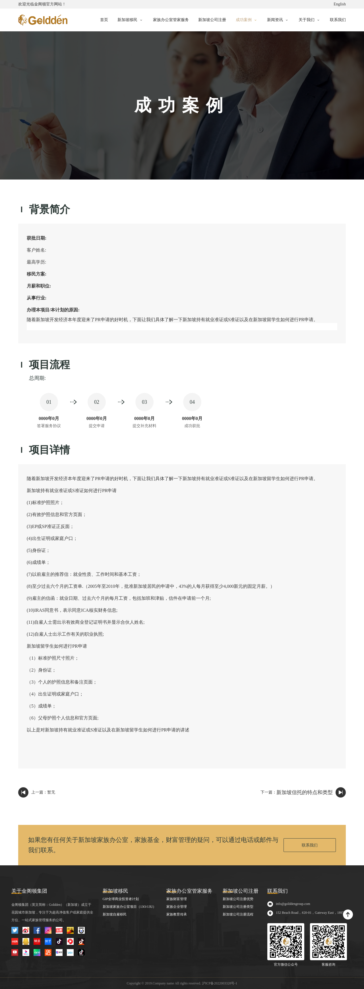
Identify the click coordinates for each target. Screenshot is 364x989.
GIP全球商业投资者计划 (121, 899)
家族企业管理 (176, 907)
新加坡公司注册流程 (238, 914)
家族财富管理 (176, 899)
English (340, 4)
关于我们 (307, 20)
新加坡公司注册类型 (238, 907)
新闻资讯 (275, 20)
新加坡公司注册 (212, 20)
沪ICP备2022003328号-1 (219, 983)
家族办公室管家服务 (171, 20)
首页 (104, 20)
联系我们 (338, 20)
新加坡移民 (127, 20)
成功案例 (244, 20)
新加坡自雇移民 (115, 914)
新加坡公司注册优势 (238, 899)
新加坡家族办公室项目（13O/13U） (129, 907)
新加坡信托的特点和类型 (304, 792)
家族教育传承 (176, 914)
